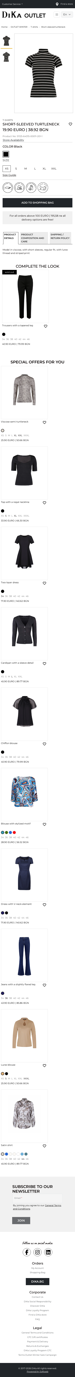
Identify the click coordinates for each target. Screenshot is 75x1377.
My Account (37, 1268)
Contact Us (37, 1297)
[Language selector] (67, 14)
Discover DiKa (37, 1306)
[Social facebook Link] (27, 1252)
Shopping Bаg (37, 1272)
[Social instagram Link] (37, 1252)
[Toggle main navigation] (57, 14)
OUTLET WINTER (19, 27)
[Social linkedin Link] (48, 1252)
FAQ (37, 1319)
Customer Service (11, 4)
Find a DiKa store (38, 1314)
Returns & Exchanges (37, 1346)
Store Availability (13, 140)
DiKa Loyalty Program (37, 1310)
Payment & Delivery (37, 1341)
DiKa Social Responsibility (37, 1301)
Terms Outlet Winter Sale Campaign (37, 1355)
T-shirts (34, 27)
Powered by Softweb (37, 1371)
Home (4, 27)
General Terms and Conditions (37, 1332)
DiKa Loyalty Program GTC (37, 1350)
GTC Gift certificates (37, 1337)
